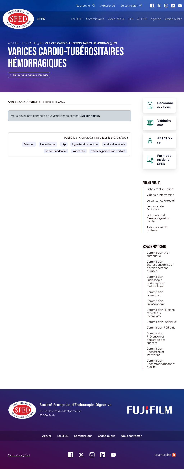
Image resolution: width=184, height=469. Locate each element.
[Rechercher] (85, 5)
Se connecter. (90, 115)
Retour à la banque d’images (29, 75)
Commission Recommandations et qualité (161, 364)
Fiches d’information (160, 189)
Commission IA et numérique (158, 254)
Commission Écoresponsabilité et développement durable (160, 266)
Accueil (13, 43)
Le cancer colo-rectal (161, 200)
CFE (131, 19)
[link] (165, 455)
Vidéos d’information (160, 195)
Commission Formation (155, 293)
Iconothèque (32, 43)
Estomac (29, 144)
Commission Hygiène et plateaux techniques (161, 313)
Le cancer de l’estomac (155, 207)
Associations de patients (157, 228)
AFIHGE (142, 19)
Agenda (156, 19)
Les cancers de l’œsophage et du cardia (158, 218)
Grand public (173, 19)
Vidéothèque (116, 19)
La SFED (76, 19)
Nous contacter (131, 436)
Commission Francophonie (156, 302)
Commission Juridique (161, 322)
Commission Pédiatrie (161, 327)
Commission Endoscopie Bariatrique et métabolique (155, 281)
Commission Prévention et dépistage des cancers (156, 338)
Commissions (95, 19)
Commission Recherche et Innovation (155, 352)
